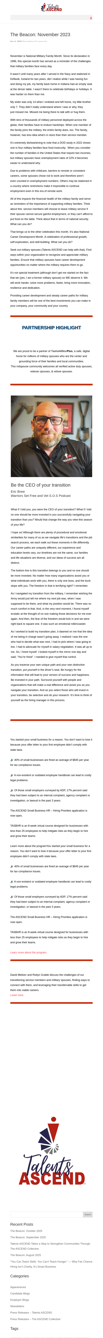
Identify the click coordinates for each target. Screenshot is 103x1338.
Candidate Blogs (20, 1293)
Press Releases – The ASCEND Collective (35, 1319)
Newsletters (17, 1306)
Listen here (17, 995)
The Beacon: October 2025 (26, 1231)
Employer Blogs (19, 1299)
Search (88, 1214)
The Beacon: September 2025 (28, 1237)
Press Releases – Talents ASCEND (31, 1312)
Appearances (18, 1287)
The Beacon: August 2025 (25, 1255)
